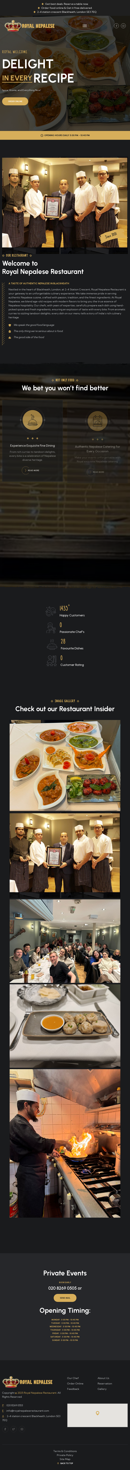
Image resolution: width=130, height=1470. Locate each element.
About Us (103, 1378)
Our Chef (73, 1378)
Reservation (105, 1383)
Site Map (65, 1459)
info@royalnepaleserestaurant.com (27, 1410)
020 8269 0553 (15, 1405)
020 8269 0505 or (65, 1288)
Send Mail (65, 1298)
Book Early (65, 1282)
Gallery (102, 1389)
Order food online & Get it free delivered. (66, 8)
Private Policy (65, 1455)
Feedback (73, 1389)
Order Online (15, 115)
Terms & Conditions (65, 1451)
